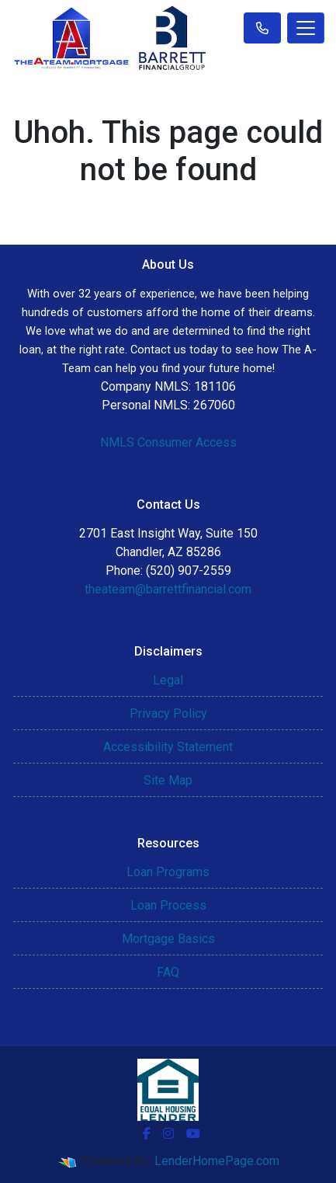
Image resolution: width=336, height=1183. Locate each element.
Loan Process (168, 905)
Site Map (168, 780)
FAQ (168, 972)
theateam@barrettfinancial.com (168, 589)
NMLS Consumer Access (168, 442)
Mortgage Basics (168, 938)
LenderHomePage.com (216, 1160)
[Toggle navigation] (305, 27)
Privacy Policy (168, 713)
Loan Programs (168, 872)
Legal (168, 680)
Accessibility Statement (168, 746)
